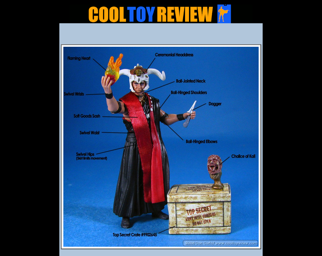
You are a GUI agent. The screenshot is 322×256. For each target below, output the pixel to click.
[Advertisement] (161, 35)
